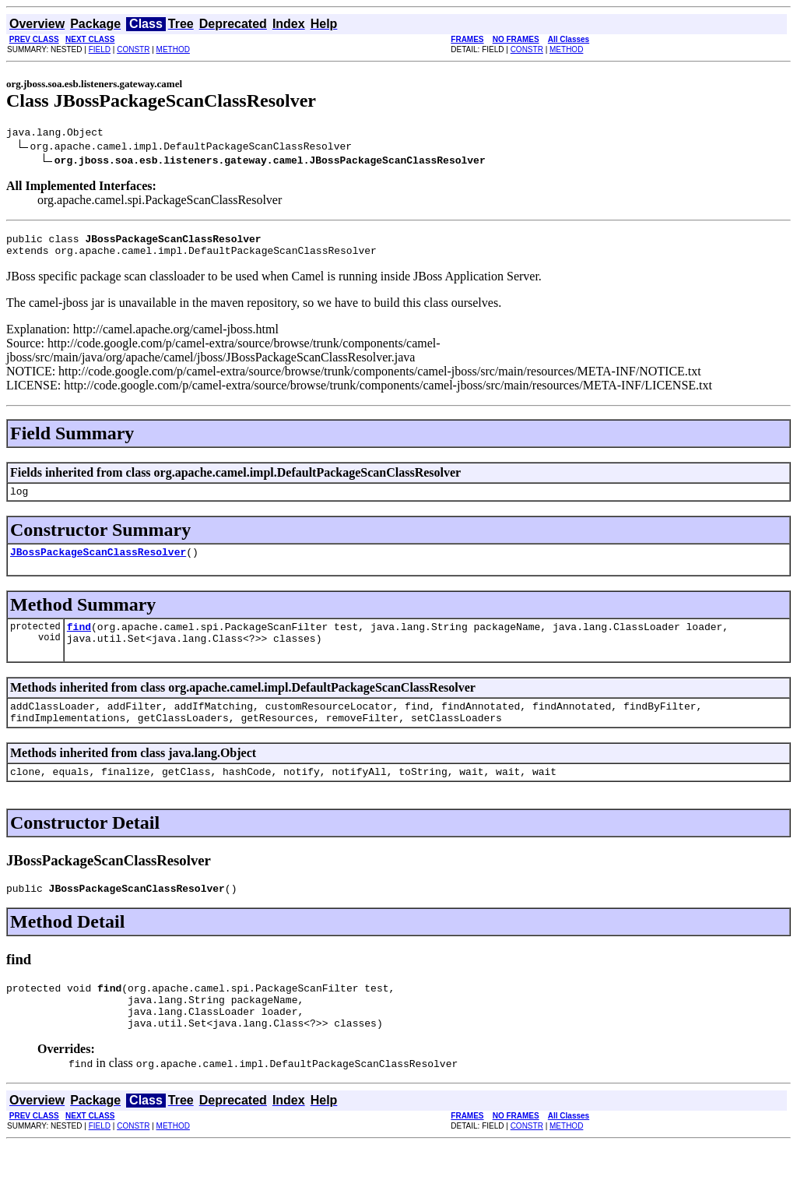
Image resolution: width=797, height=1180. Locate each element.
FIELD (100, 49)
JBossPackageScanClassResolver (98, 563)
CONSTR (133, 49)
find (79, 640)
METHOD (173, 49)
